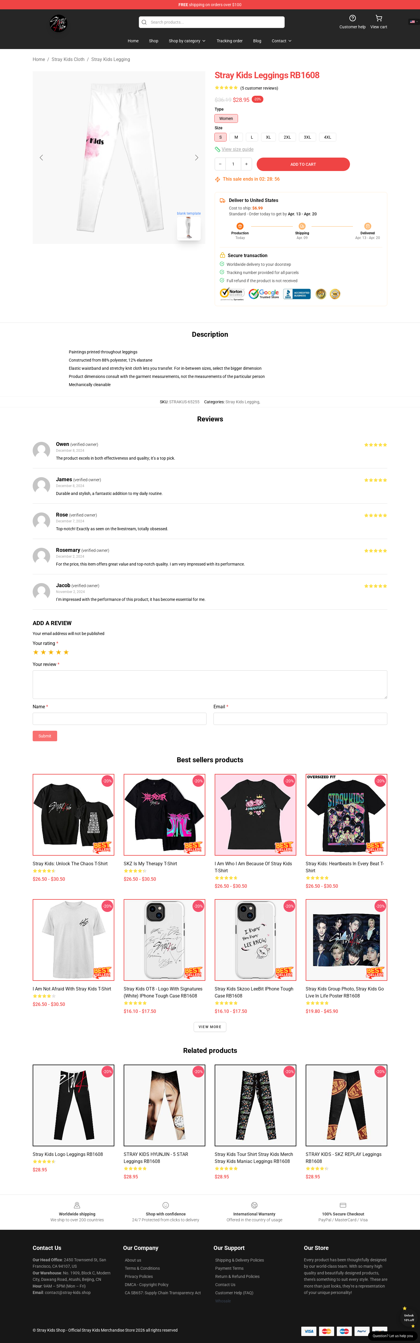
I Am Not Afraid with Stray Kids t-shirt (72, 989)
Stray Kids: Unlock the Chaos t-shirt (70, 863)
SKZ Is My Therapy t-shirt (150, 863)
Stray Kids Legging (110, 59)
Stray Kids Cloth (68, 59)
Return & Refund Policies (237, 1276)
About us (133, 1260)
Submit (44, 736)
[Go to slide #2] (134, 257)
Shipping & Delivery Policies (239, 1260)
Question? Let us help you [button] (393, 1336)
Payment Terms (229, 1268)
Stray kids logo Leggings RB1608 (68, 1154)
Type (219, 109)
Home (39, 59)
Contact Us (225, 1284)
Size (219, 127)
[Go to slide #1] (104, 257)
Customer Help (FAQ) (234, 1292)
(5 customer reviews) (259, 88)
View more (210, 1027)
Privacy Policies (139, 1276)
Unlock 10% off (409, 1318)
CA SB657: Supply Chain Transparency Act (163, 1292)
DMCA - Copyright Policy (147, 1284)
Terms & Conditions (142, 1268)
